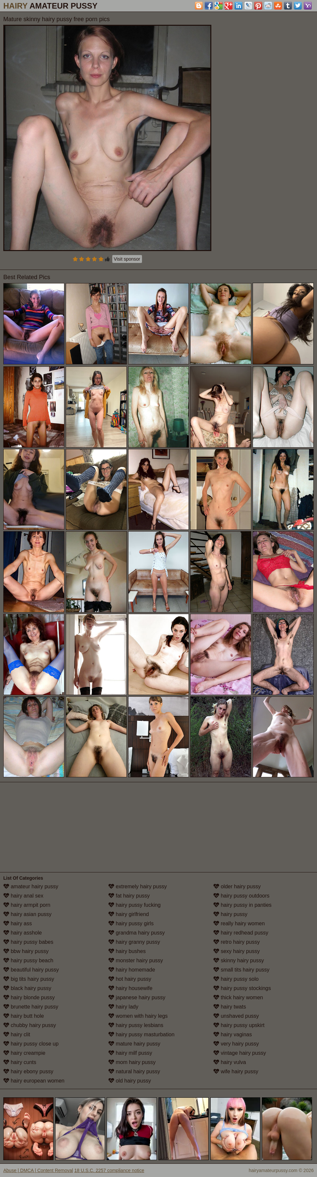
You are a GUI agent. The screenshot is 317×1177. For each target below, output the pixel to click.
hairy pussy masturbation (141, 1034)
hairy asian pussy (27, 914)
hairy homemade (131, 970)
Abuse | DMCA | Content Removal (38, 1170)
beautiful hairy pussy (31, 970)
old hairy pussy (129, 1081)
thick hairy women (238, 997)
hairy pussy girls (131, 923)
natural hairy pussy (134, 1071)
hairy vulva (229, 1062)
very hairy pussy (236, 1044)
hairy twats (229, 1007)
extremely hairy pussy (137, 886)
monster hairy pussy (135, 960)
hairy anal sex (23, 896)
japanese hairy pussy (136, 997)
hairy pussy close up (30, 1044)
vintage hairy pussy (239, 1053)
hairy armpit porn (27, 905)
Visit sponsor (127, 259)
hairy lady (123, 1007)
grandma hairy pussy (136, 933)
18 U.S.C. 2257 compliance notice (109, 1170)
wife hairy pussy (235, 1071)
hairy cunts (19, 1062)
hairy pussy (230, 914)
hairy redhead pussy (240, 933)
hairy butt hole (23, 1016)
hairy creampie (24, 1053)
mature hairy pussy (134, 1044)
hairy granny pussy (134, 942)
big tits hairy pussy (28, 979)
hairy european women (33, 1081)
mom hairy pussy (132, 1062)
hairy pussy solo (236, 979)
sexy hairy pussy (236, 951)
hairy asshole (22, 933)
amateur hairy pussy (30, 886)
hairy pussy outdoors (241, 896)
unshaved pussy (236, 1016)
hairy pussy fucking (134, 905)
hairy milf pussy (130, 1053)
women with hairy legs (138, 1016)
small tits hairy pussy (241, 970)
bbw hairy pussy (26, 951)
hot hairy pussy (129, 979)
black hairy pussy (27, 988)
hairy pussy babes (28, 942)
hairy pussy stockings (242, 988)
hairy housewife (130, 988)
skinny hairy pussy (238, 960)
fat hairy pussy (129, 896)
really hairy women (239, 923)
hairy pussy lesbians (135, 1025)
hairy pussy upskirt (238, 1025)
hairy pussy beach (28, 960)
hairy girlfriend (128, 914)
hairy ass (17, 923)
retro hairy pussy (236, 942)
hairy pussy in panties (242, 905)
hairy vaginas (232, 1034)
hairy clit (16, 1034)
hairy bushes (127, 951)
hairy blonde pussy (29, 997)
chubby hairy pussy (29, 1025)
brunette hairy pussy (30, 1007)
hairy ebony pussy (28, 1071)
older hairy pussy (237, 886)
